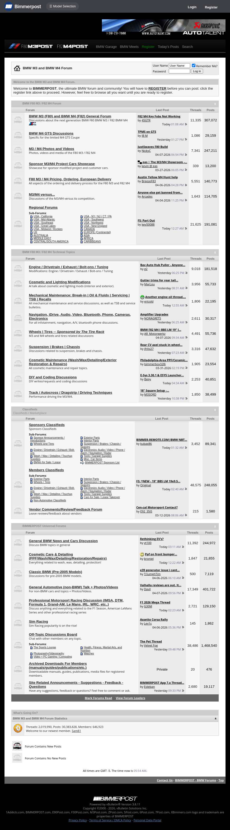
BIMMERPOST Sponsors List (102, 462)
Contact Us (165, 780)
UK (35, 232)
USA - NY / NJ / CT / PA (98, 216)
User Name (160, 65)
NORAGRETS (152, 318)
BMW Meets (129, 47)
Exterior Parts (92, 437)
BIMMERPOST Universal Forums (44, 526)
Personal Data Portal (147, 820)
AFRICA (88, 238)
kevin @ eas (149, 166)
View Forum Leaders (130, 698)
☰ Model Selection (62, 6)
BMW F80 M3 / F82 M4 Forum (41, 103)
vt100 (147, 543)
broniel (148, 559)
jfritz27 (148, 349)
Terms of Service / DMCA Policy (110, 820)
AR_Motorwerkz (154, 334)
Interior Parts (91, 440)
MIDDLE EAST (42, 238)
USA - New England (95, 225)
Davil (147, 589)
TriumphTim (152, 574)
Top (221, 780)
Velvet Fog (151, 645)
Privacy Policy (78, 820)
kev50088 (148, 224)
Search (187, 47)
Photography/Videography (49, 653)
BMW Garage (106, 47)
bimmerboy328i (155, 364)
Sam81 (76, 731)
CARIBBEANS (92, 241)
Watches (89, 653)
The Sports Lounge (45, 647)
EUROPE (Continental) (97, 232)
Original (145, 485)
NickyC (146, 151)
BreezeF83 (149, 181)
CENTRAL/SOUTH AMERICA (51, 241)
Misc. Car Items (93, 459)
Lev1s (148, 623)
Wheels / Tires (42, 482)
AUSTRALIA (41, 235)
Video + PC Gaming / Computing (53, 656)
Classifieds (29, 409)
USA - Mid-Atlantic (44, 219)
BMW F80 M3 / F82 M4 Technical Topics (48, 252)
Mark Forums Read (98, 698)
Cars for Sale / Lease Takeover (102, 497)
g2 (145, 269)
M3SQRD (150, 394)
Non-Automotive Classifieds (50, 500)
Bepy (147, 379)
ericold (148, 301)
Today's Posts (168, 47)
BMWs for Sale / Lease (47, 462)
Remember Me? (205, 66)
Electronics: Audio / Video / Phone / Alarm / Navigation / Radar (102, 451)
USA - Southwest (94, 219)
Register (211, 7)
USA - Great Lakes (44, 225)
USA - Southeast (43, 222)
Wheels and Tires (44, 443)
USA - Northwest (93, 222)
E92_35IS (146, 511)
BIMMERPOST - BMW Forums (195, 780)
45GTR (146, 120)
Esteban (149, 687)
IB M (145, 135)
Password (159, 71)
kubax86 (146, 444)
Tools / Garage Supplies (98, 456)
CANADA (89, 229)
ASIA (87, 235)
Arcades (147, 196)
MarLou (149, 284)
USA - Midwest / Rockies (48, 229)
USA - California (43, 216)
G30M (148, 606)
